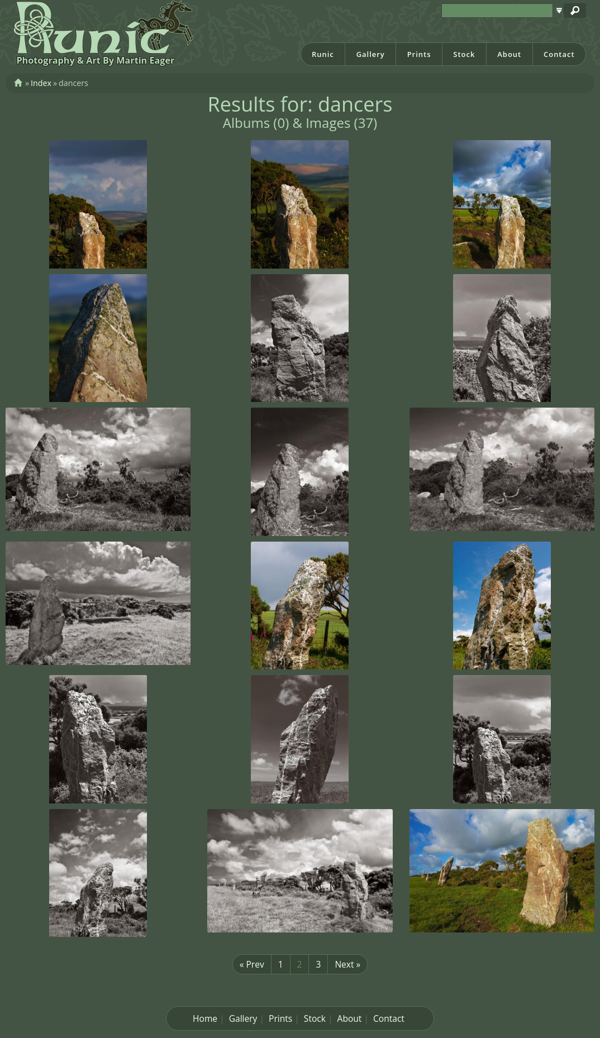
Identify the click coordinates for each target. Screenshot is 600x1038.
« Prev (252, 964)
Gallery (370, 54)
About (509, 54)
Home (205, 1018)
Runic (323, 54)
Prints (419, 54)
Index (41, 83)
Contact (559, 54)
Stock (464, 54)
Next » (347, 964)
